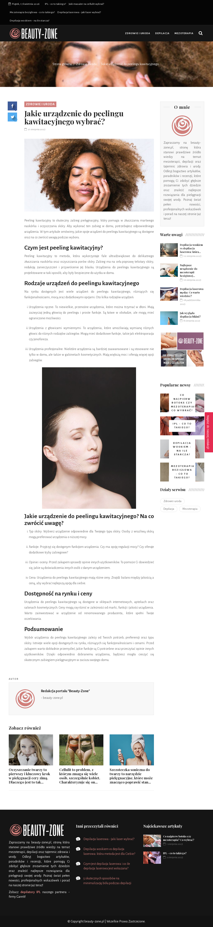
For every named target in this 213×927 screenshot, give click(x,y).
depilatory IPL (30, 892)
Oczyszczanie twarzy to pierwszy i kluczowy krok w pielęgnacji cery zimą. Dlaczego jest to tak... (29, 775)
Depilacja (162, 33)
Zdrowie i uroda (137, 33)
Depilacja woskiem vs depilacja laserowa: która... (191, 248)
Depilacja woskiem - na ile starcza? (30, 20)
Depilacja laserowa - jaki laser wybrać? (79, 12)
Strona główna (62, 64)
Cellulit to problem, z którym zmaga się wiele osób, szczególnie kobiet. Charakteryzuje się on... (79, 775)
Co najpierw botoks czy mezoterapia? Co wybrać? (178, 838)
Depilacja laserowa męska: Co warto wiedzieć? (191, 292)
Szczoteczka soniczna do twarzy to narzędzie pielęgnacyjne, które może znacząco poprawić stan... (131, 775)
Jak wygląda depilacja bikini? (190, 314)
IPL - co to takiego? (55, 4)
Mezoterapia (184, 33)
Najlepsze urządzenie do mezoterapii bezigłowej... (188, 270)
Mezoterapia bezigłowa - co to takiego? (32, 12)
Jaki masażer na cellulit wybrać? (86, 4)
